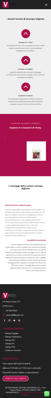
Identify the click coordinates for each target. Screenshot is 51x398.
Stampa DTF (10, 340)
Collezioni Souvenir (13, 350)
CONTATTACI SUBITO (15, 378)
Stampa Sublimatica (13, 336)
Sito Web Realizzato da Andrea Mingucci (32, 393)
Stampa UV (9, 343)
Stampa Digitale (11, 333)
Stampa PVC (10, 347)
